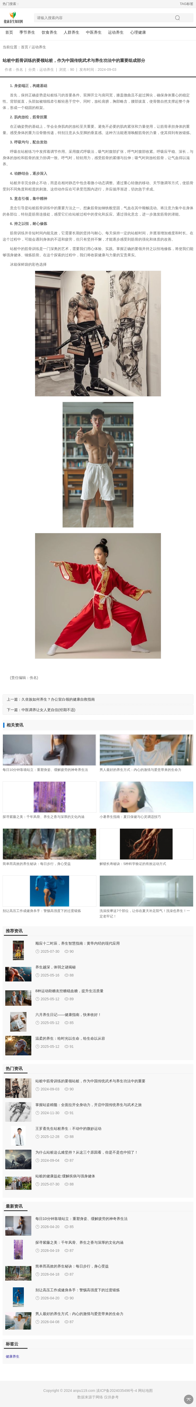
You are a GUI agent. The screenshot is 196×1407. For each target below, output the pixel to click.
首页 (9, 32)
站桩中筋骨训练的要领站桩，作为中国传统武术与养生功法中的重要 (90, 1081)
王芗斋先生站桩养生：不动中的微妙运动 (68, 1128)
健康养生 (12, 1356)
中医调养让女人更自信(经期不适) (48, 710)
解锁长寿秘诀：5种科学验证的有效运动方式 (133, 864)
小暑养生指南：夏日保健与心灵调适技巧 (130, 817)
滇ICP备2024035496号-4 (116, 1390)
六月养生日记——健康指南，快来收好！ (68, 1015)
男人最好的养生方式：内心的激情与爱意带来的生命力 (140, 770)
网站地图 (145, 1390)
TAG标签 (186, 4)
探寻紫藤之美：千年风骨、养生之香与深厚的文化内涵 (43, 817)
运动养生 (38, 47)
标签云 (12, 1344)
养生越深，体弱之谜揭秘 (55, 967)
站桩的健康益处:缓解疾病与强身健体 (65, 1176)
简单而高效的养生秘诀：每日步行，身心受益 (37, 864)
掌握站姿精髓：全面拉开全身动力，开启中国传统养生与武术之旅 (88, 1105)
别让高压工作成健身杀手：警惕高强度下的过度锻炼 (42, 911)
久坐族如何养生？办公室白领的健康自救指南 (58, 699)
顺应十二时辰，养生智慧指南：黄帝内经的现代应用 (77, 943)
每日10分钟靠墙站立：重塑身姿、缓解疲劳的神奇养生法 (45, 770)
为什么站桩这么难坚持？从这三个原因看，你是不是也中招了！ (86, 1152)
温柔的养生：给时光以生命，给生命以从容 (70, 1038)
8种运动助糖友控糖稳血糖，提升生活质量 (69, 991)
